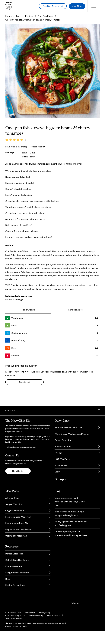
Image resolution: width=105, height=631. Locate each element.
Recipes (29, 28)
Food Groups (28, 321)
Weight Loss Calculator (17, 572)
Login (57, 471)
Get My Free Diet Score (17, 559)
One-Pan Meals (45, 28)
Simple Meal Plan (14, 504)
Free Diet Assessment (53, 6)
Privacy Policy (44, 612)
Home (8, 28)
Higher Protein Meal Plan (18, 529)
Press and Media (53, 615)
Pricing (58, 452)
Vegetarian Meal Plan (16, 535)
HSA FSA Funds (62, 459)
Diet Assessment (14, 566)
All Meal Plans (12, 497)
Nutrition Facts (76, 321)
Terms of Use (30, 612)
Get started (24, 394)
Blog (18, 28)
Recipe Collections (15, 585)
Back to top (10, 411)
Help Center (18, 471)
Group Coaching (63, 440)
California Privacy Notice (15, 615)
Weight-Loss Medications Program (72, 433)
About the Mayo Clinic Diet (68, 427)
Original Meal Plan (14, 510)
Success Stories (63, 446)
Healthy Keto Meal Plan (17, 523)
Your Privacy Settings (13, 618)
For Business (61, 465)
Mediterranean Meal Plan (18, 516)
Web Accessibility (36, 615)
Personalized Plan (14, 553)
